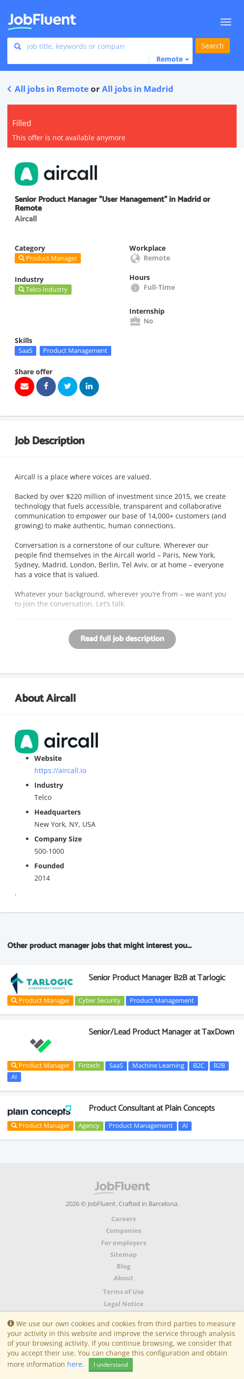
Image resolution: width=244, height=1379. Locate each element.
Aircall (61, 699)
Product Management (75, 350)
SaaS (25, 350)
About (123, 1278)
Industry (48, 785)
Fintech (89, 1065)
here (74, 1364)
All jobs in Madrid (137, 88)
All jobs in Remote (48, 88)
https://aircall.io (60, 770)
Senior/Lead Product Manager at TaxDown (161, 1032)
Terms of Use (123, 1292)
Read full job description (122, 639)
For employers (123, 1243)
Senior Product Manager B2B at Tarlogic (157, 978)
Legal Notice (124, 1304)
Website (48, 758)
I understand (111, 1364)
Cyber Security (99, 1000)
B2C (198, 1065)
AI (14, 1076)
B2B (219, 1065)
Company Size (58, 838)
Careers (123, 1219)
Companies (123, 1231)
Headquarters (57, 812)
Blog (123, 1266)
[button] (168, 59)
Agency (88, 1125)
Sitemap (123, 1254)
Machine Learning (158, 1065)
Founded (49, 865)
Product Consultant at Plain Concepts (152, 1108)
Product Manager (40, 1000)
